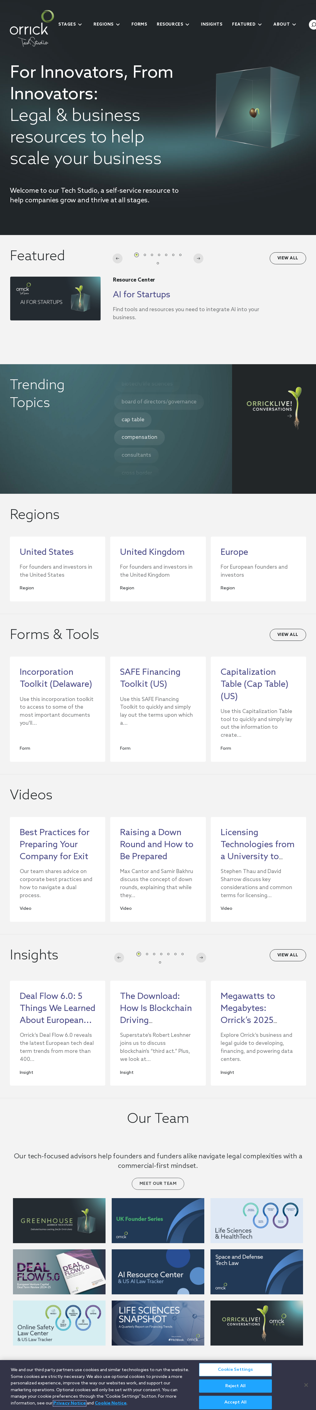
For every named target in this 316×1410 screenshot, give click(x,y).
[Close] (306, 1385)
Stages (67, 24)
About (281, 24)
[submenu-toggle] (80, 24)
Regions (104, 24)
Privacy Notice (69, 1403)
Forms (139, 24)
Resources (170, 24)
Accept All (235, 1402)
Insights (211, 24)
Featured (244, 24)
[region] (158, 1385)
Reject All (235, 1386)
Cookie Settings (235, 1369)
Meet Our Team (158, 1183)
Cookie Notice (111, 1403)
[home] (32, 28)
